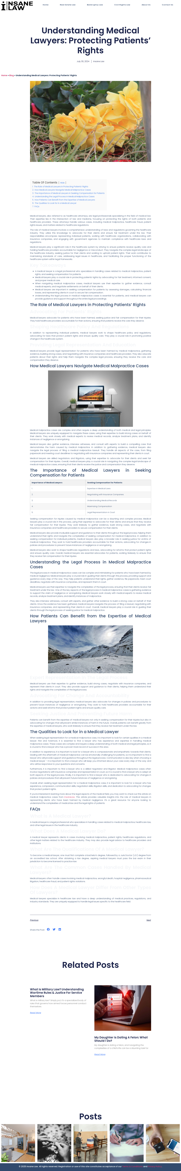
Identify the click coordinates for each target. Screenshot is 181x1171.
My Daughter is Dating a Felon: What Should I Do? (121, 1039)
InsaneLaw (69, 797)
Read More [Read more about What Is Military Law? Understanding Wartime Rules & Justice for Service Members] (35, 1013)
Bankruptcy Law (95, 5)
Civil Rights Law (122, 5)
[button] (48, 929)
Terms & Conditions (132, 1166)
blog (11, 75)
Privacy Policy (155, 1166)
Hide (62, 182)
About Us (146, 5)
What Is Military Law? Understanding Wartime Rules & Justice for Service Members (57, 992)
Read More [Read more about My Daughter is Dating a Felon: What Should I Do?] (99, 1054)
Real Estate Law (68, 5)
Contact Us (167, 5)
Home (45, 5)
